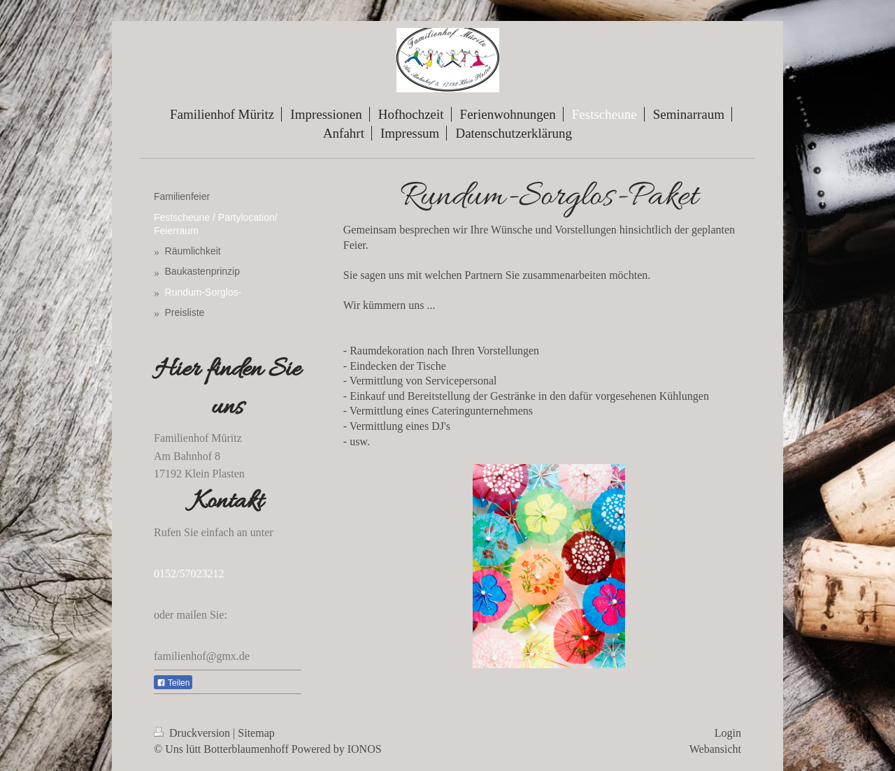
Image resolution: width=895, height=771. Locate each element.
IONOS (365, 749)
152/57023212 (191, 573)
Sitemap (256, 733)
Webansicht (715, 749)
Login (728, 733)
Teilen (173, 683)
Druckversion (193, 733)
